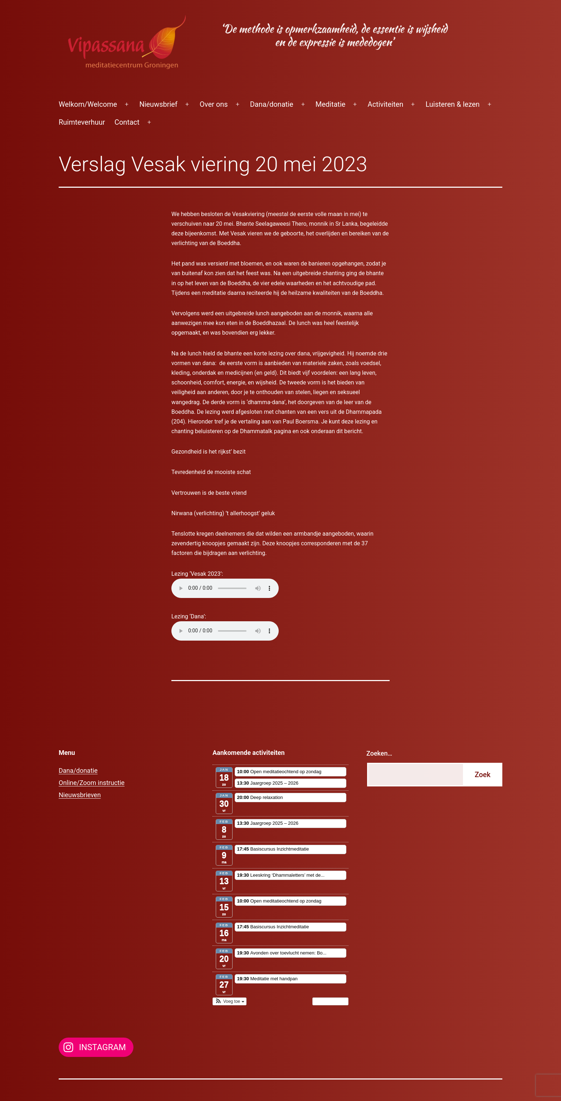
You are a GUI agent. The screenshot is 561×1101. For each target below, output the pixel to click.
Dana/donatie (271, 104)
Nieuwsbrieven (80, 795)
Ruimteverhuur (82, 122)
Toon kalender (330, 1001)
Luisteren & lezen (452, 104)
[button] (229, 1001)
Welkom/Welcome (88, 104)
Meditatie (331, 104)
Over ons (214, 104)
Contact (127, 122)
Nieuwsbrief (158, 104)
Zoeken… (379, 753)
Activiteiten (386, 104)
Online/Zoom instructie (92, 782)
